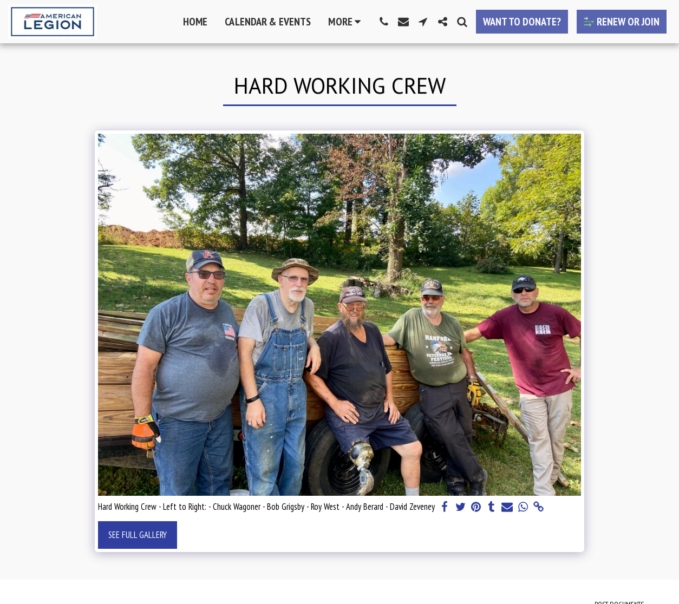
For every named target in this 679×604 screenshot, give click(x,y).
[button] (384, 21)
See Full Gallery (137, 535)
